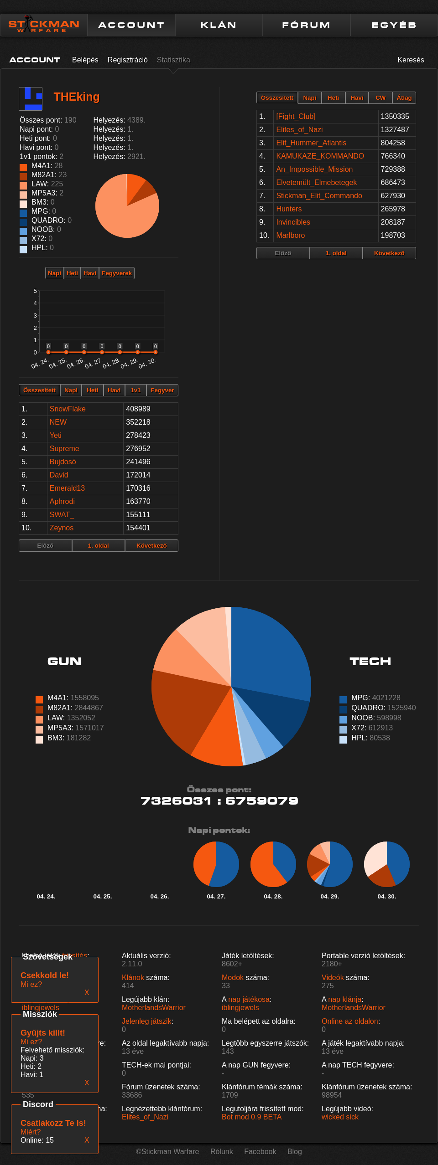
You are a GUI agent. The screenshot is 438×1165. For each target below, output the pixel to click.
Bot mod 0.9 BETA (252, 1117)
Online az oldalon (350, 1021)
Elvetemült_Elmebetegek (316, 182)
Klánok (133, 977)
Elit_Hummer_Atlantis (311, 143)
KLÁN (219, 25)
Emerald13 (67, 488)
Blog (294, 1151)
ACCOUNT (131, 25)
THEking (76, 96)
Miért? (31, 1132)
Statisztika (173, 60)
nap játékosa (249, 999)
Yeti (56, 435)
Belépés (85, 60)
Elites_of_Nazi (299, 129)
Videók (333, 977)
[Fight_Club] (295, 116)
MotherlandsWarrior (154, 1007)
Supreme (64, 448)
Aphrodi (62, 501)
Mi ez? (31, 1042)
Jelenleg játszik (147, 1021)
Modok (233, 977)
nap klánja (344, 999)
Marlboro (290, 235)
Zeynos (61, 528)
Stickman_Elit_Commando (319, 196)
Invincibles (293, 222)
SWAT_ (62, 514)
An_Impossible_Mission (314, 169)
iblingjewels (40, 1007)
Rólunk (221, 1151)
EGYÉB (394, 25)
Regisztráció (128, 60)
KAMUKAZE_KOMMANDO (320, 156)
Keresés (410, 60)
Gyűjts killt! (43, 1032)
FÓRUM (306, 25)
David (59, 475)
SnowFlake (68, 409)
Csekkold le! (45, 975)
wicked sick (340, 1117)
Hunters (289, 209)
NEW (58, 422)
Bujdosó (63, 462)
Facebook (260, 1151)
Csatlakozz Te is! (53, 1123)
